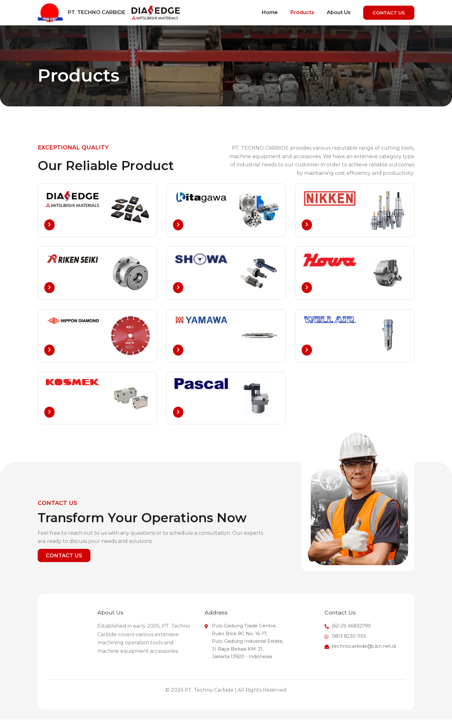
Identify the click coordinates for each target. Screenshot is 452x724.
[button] (388, 13)
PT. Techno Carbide (96, 12)
